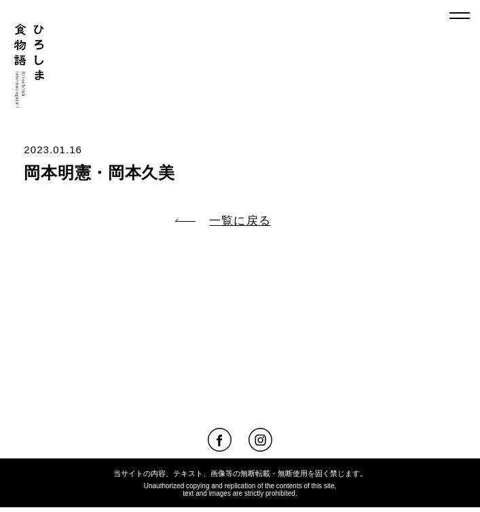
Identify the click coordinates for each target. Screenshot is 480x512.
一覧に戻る (222, 220)
